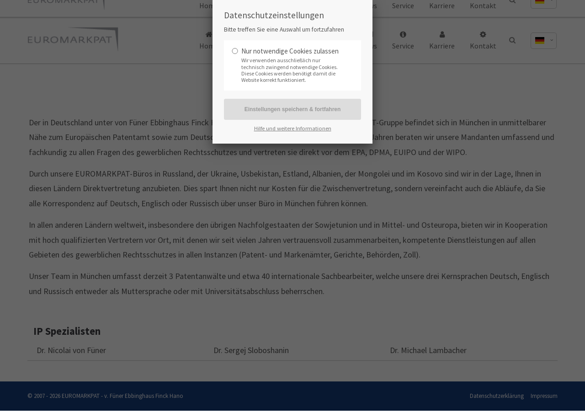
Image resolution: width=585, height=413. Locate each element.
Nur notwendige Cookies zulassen (290, 51)
